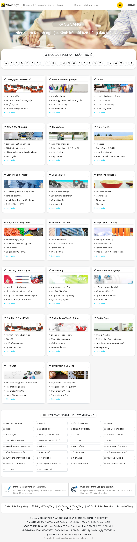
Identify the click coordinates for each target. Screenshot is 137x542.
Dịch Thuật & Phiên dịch (106, 295)
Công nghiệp (58, 174)
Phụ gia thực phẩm (59, 395)
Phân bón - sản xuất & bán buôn (110, 156)
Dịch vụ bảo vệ (57, 247)
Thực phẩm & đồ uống (63, 365)
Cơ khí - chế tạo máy (105, 104)
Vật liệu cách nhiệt (104, 247)
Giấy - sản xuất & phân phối (18, 144)
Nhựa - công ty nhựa (15, 239)
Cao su (109, 423)
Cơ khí (100, 79)
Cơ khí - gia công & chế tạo (108, 96)
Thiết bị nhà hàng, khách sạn (108, 339)
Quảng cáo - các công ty (61, 335)
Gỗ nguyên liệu (12, 96)
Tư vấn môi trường (59, 291)
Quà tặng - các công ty (16, 287)
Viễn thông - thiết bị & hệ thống (20, 191)
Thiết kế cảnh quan (14, 343)
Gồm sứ (99, 204)
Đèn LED (9, 339)
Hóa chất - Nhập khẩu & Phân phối (21, 382)
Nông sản (100, 144)
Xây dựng (9, 469)
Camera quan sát (58, 239)
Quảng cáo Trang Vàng (72, 506)
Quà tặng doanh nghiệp (19, 270)
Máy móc (43, 446)
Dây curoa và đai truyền (61, 195)
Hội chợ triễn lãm (58, 347)
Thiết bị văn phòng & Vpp (64, 79)
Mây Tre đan (101, 195)
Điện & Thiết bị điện (81, 429)
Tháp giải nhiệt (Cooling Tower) (110, 251)
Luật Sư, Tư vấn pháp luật (107, 287)
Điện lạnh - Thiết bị (104, 239)
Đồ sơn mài (101, 200)
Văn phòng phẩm (58, 108)
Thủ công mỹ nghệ (106, 174)
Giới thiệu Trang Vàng (17, 506)
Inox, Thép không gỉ (60, 144)
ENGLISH (131, 5)
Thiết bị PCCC (57, 251)
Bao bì (42, 423)
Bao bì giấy (11, 156)
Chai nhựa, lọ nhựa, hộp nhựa (19, 243)
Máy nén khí (56, 204)
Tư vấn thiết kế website (102, 506)
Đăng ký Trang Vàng (44, 506)
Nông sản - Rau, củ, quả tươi (63, 386)
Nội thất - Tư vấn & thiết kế (18, 335)
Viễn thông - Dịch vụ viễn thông (20, 200)
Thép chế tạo (56, 156)
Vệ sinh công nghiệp (60, 299)
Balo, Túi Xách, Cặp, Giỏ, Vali (18, 299)
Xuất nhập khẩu (46, 469)
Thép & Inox (58, 127)
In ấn (109, 440)
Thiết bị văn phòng (59, 104)
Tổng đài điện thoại (14, 195)
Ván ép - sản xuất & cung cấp (19, 100)
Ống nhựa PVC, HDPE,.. (16, 251)
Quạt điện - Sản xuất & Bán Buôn (110, 343)
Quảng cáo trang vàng (96, 486)
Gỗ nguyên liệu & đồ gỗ (19, 79)
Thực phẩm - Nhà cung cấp (63, 382)
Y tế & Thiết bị (45, 458)
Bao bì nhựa (11, 247)
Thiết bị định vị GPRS (15, 204)
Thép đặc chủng (58, 152)
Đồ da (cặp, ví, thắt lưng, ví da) (19, 291)
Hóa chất (11, 365)
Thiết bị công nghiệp (60, 191)
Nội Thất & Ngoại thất (18, 318)
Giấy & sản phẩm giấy (17, 127)
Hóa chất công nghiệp (16, 386)
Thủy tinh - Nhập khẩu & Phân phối (21, 295)
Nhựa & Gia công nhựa (18, 222)
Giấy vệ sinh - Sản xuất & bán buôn (21, 152)
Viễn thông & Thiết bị (17, 174)
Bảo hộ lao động (80, 423)
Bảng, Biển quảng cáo (60, 339)
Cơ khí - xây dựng (103, 108)
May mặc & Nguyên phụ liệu (17, 446)
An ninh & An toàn (61, 222)
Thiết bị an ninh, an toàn (62, 243)
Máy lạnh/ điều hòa (104, 243)
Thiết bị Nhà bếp (103, 335)
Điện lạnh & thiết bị (107, 222)
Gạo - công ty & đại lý (105, 148)
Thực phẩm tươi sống (60, 391)
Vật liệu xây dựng (80, 464)
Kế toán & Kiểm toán (105, 291)
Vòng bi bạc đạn (58, 200)
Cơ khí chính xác (103, 100)
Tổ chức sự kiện (58, 343)
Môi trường (57, 270)
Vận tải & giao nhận (115, 435)
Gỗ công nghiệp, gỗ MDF (17, 108)
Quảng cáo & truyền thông (65, 318)
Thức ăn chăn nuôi (104, 152)
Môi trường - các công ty (62, 287)
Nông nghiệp (103, 127)
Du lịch (76, 435)
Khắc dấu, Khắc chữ (104, 299)
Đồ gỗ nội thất (12, 104)
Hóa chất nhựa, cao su (16, 395)
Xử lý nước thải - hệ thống (62, 295)
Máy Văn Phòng (58, 96)
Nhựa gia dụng (102, 347)
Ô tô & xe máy (79, 452)
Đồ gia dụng (103, 318)
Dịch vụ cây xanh (13, 347)
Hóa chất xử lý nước (15, 391)
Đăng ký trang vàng (29, 486)
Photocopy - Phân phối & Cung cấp (66, 100)
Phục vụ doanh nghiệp (108, 270)
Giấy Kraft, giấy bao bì (15, 148)
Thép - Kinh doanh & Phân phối (65, 148)
